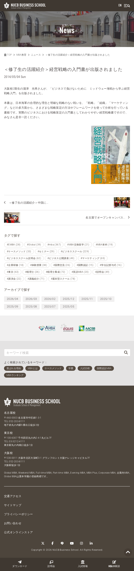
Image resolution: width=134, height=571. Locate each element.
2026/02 (50, 298)
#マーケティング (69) (93, 258)
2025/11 (87, 298)
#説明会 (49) (102, 272)
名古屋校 (9, 412)
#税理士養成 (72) (55, 272)
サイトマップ (12, 505)
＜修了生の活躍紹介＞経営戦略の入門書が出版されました (77, 54)
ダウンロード (19, 564)
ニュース (36, 54)
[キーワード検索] (63, 352)
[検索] (126, 352)
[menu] (127, 5)
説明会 (51, 564)
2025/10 (105, 298)
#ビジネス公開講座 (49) (60, 258)
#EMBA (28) (14, 244)
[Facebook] (52, 543)
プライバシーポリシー (18, 514)
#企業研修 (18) (15, 265)
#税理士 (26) (32, 272)
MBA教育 (21, 54)
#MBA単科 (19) (104, 244)
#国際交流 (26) (61, 265)
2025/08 (31, 306)
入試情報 (83, 564)
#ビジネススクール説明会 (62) (24, 258)
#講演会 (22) (14, 278)
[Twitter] (43, 543)
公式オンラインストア (18, 532)
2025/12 (68, 298)
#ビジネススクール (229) (75, 251)
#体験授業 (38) (38, 265)
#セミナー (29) (46, 251)
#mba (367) (54, 244)
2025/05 (68, 306)
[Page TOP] (128, 552)
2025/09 (12, 306)
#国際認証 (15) (85, 265)
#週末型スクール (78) (63, 278)
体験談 (114, 564)
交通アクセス (12, 496)
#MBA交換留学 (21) (78, 244)
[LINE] (62, 543)
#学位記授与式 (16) (111, 265)
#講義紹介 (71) (36, 278)
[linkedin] (91, 543)
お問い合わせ (12, 523)
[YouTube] (72, 543)
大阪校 (8, 453)
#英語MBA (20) (80, 272)
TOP (8, 54)
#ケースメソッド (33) (19, 251)
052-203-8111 (17, 421)
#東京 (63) (13, 272)
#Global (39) (34, 244)
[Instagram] (81, 543)
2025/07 (50, 306)
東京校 (8, 432)
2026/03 (31, 298)
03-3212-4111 (17, 441)
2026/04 (12, 298)
